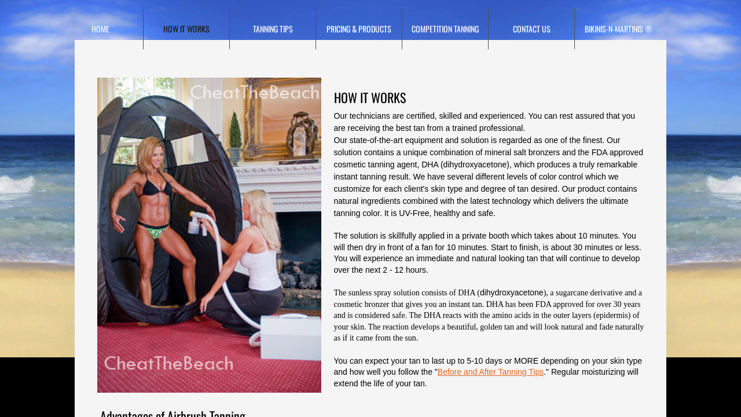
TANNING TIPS (273, 29)
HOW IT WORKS (186, 29)
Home (100, 29)
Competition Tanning (445, 29)
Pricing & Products (359, 29)
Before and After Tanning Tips (491, 371)
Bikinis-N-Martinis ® (618, 29)
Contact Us (532, 29)
